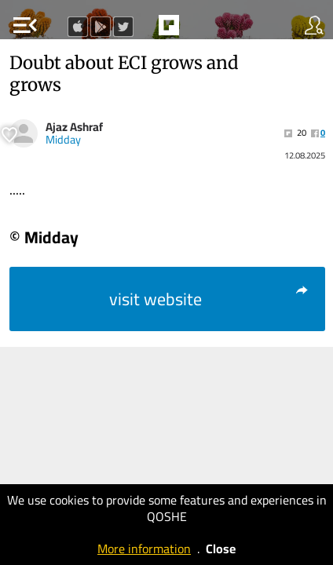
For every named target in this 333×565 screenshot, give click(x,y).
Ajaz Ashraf (74, 126)
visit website (209, 298)
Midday (63, 139)
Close (221, 548)
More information (144, 548)
